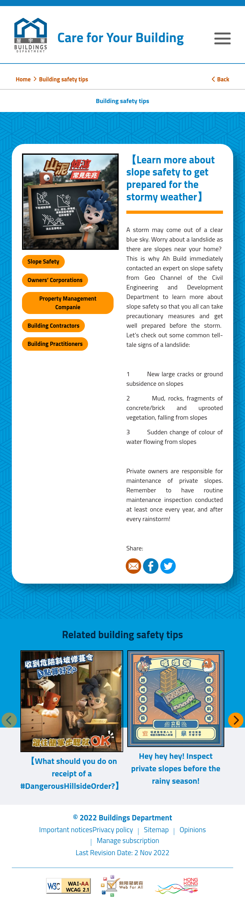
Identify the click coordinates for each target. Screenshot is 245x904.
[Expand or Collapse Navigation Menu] (222, 39)
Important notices (66, 829)
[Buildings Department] (30, 35)
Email (134, 566)
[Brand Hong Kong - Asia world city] (176, 886)
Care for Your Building (120, 37)
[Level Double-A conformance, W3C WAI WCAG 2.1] (68, 886)
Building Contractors (53, 325)
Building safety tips (63, 79)
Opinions (193, 829)
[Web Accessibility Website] (122, 886)
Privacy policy (113, 829)
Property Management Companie (67, 303)
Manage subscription (128, 840)
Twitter (169, 566)
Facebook (152, 566)
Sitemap (156, 829)
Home (23, 79)
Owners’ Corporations (55, 279)
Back (220, 79)
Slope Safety (43, 261)
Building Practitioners (55, 343)
